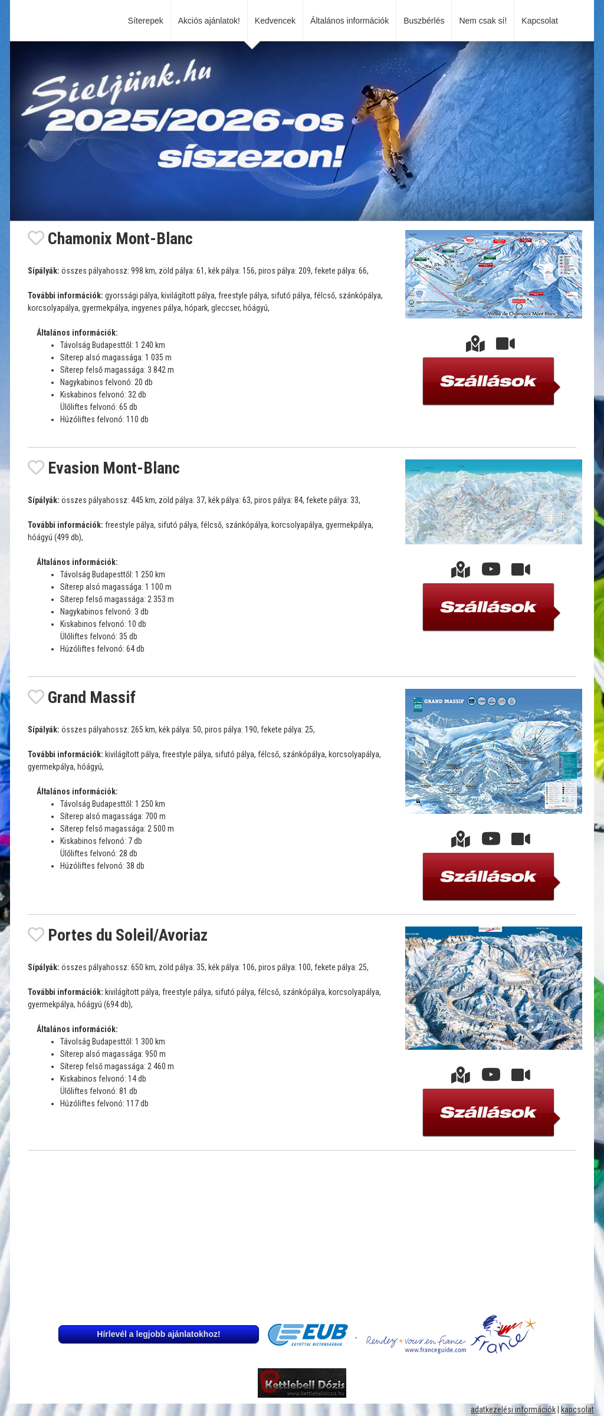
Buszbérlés (423, 20)
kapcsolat (577, 1409)
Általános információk (349, 20)
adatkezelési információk (513, 1409)
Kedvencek (275, 20)
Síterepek (145, 20)
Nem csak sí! (483, 20)
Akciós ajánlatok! (209, 20)
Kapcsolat (541, 20)
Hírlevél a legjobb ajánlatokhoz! (158, 1334)
